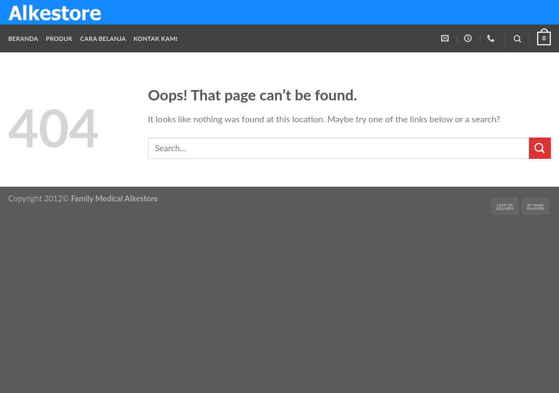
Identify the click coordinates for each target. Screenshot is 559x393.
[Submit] (540, 148)
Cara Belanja (103, 38)
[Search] (517, 39)
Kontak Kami (155, 38)
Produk (59, 38)
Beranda (23, 38)
